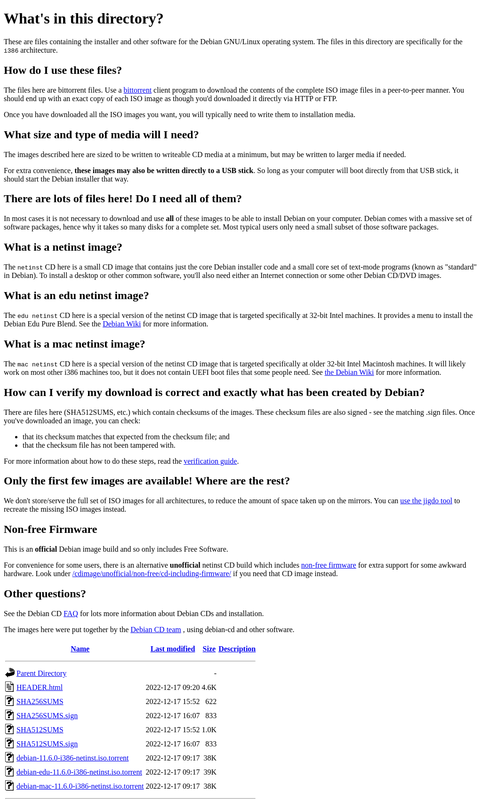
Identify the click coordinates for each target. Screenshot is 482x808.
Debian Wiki (122, 324)
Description (237, 649)
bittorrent (138, 90)
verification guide (210, 461)
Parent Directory (41, 673)
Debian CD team (155, 630)
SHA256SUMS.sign (47, 716)
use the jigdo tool (426, 501)
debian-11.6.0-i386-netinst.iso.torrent (72, 758)
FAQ (71, 614)
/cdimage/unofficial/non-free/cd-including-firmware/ (151, 574)
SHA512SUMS (40, 730)
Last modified (173, 649)
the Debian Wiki (349, 372)
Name (80, 649)
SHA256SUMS (40, 701)
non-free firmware (328, 565)
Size (209, 649)
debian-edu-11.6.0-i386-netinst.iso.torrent (79, 772)
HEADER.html (39, 687)
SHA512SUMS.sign (47, 744)
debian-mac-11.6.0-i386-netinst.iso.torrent (80, 786)
